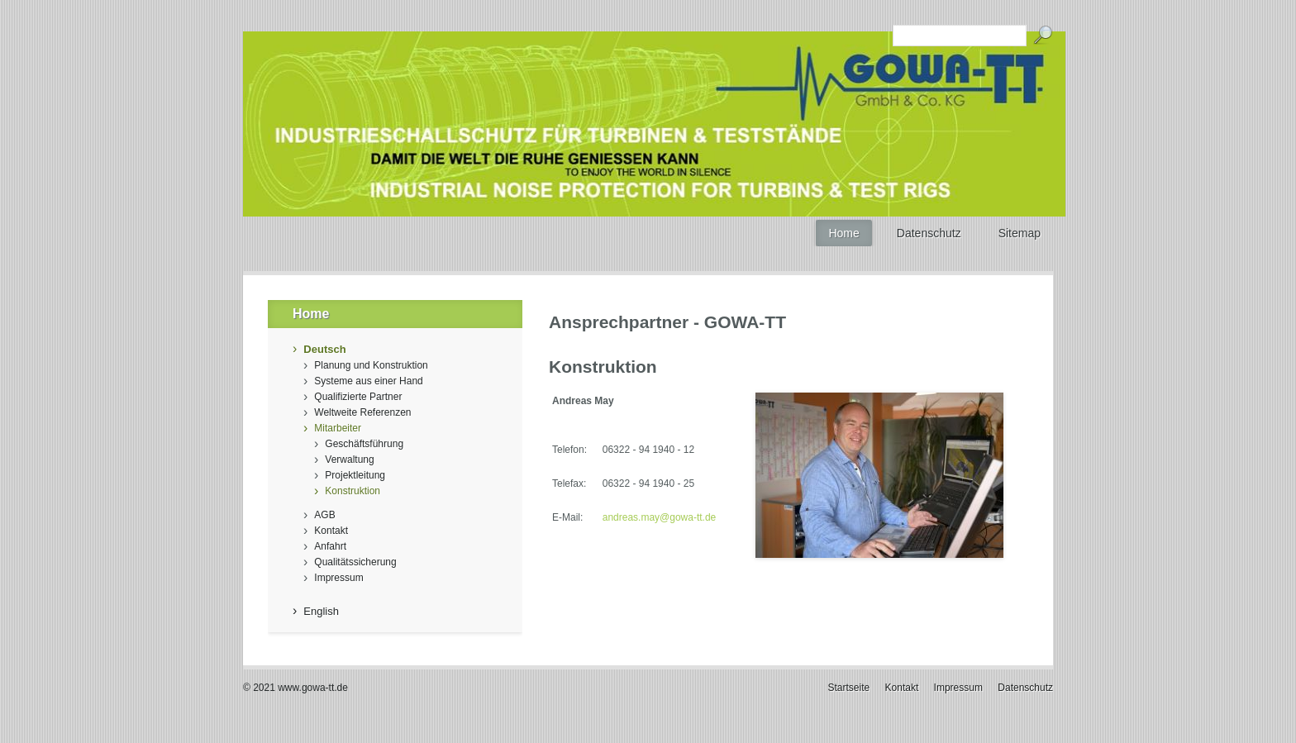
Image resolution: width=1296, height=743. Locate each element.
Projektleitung (355, 475)
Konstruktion (352, 491)
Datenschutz (1025, 687)
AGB (324, 515)
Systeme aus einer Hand (368, 381)
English (321, 611)
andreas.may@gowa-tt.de (660, 517)
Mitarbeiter (337, 428)
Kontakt (331, 530)
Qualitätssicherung (355, 562)
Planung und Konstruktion (370, 365)
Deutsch (324, 349)
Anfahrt (330, 546)
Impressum (338, 577)
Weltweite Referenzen (362, 412)
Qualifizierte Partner (358, 396)
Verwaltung (349, 459)
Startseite (849, 687)
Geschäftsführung (364, 444)
